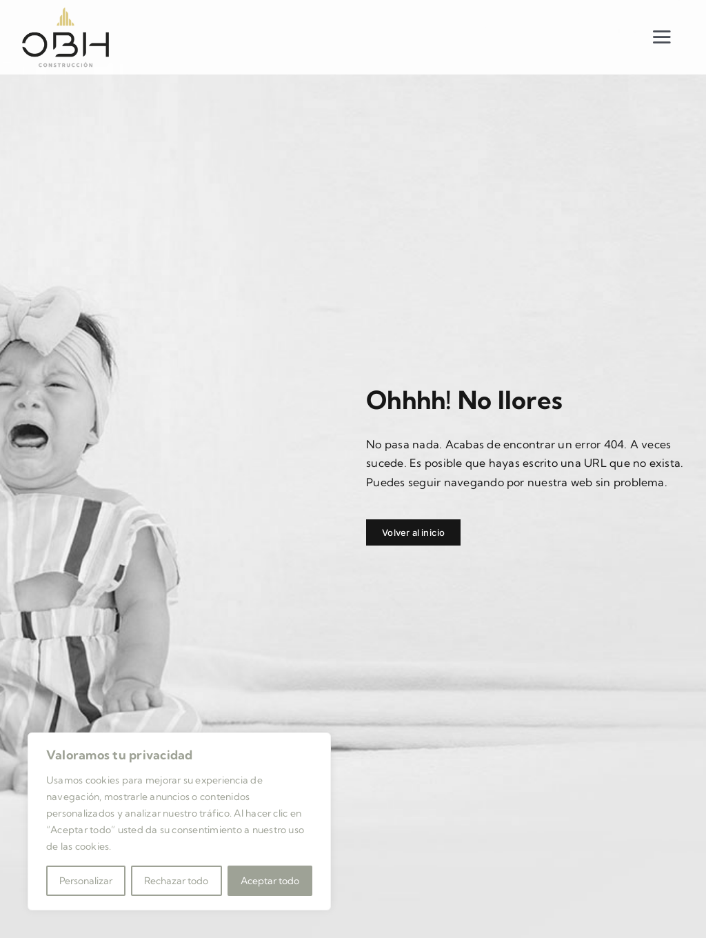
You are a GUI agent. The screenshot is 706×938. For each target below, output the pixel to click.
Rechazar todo (176, 881)
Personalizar (85, 881)
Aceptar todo (270, 881)
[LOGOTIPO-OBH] (65, 11)
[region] (179, 821)
